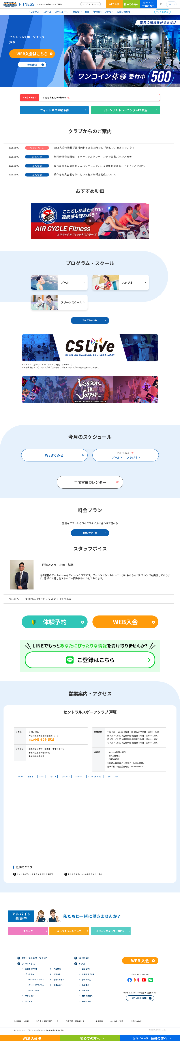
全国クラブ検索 (31, 969)
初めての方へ (131, 4)
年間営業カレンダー (90, 482)
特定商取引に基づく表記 (55, 1030)
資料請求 (32, 64)
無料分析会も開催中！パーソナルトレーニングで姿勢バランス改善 (93, 156)
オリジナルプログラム (36, 979)
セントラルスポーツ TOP (34, 957)
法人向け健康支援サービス (47, 1021)
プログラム (33, 11)
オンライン (29, 996)
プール (116, 457)
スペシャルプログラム (36, 985)
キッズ (82, 963)
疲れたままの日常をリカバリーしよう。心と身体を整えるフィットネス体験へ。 (100, 165)
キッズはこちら (162, 12)
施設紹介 (77, 11)
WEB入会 (114, 4)
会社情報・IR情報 (21, 1021)
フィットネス (28, 963)
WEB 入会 (140, 960)
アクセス (109, 11)
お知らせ (57, 974)
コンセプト (86, 969)
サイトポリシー (19, 1030)
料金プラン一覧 (90, 532)
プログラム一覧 (33, 990)
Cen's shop (141, 997)
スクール (47, 11)
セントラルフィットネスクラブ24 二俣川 (85, 874)
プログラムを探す (90, 320)
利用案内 (97, 11)
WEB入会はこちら (32, 53)
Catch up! (84, 957)
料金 (87, 11)
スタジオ (132, 457)
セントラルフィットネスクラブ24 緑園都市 (35, 874)
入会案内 (57, 969)
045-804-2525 (44, 739)
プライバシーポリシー (35, 1030)
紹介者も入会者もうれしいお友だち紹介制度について (85, 174)
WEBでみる (54, 455)
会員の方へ (148, 4)
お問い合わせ (123, 11)
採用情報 (99, 1021)
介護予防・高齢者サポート (77, 1021)
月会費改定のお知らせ (55, 97)
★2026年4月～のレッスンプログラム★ (48, 598)
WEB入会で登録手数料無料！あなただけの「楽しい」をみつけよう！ (94, 147)
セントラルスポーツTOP (90, 4)
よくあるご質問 (117, 1021)
